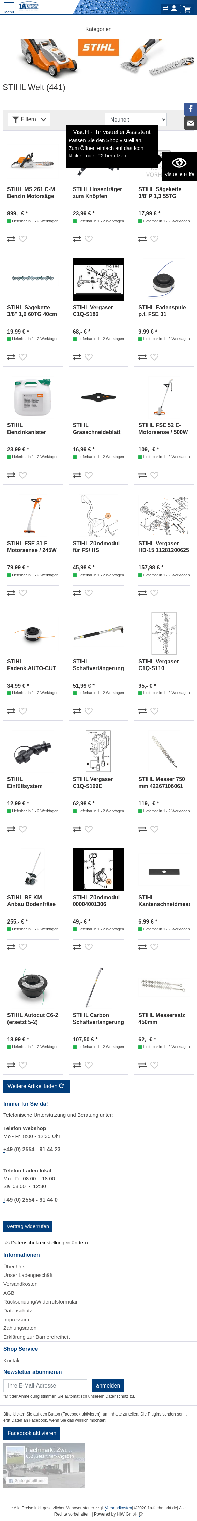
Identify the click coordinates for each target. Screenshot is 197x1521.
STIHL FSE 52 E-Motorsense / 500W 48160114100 (163, 429)
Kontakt (12, 1360)
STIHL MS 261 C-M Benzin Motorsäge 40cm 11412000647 (31, 193)
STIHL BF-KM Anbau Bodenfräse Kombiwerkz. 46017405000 (31, 901)
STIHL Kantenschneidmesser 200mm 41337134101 (164, 901)
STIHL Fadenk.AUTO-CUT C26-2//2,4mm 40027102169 (31, 665)
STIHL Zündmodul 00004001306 (96, 901)
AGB (8, 1293)
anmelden (108, 1386)
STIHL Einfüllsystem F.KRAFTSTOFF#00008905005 (33, 783)
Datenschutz (17, 1310)
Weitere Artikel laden (36, 1087)
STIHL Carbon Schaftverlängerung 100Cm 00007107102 (98, 1019)
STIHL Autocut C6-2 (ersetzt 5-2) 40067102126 (32, 1019)
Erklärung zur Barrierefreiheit (36, 1337)
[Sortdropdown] (136, 119)
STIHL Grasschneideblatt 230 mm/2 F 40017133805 (97, 429)
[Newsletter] (45, 1385)
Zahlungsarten (19, 1328)
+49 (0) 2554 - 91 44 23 (32, 1149)
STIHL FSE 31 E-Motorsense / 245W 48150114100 (32, 547)
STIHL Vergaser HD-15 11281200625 (163, 546)
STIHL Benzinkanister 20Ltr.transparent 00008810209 (29, 429)
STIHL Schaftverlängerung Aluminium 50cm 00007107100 (98, 665)
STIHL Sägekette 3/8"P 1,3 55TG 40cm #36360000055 (159, 193)
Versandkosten (20, 1284)
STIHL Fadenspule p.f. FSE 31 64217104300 (162, 311)
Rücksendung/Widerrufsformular (40, 1302)
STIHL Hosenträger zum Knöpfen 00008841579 (97, 193)
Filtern (29, 120)
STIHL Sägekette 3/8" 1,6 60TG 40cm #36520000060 (32, 311)
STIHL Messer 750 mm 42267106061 (161, 782)
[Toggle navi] (9, 7)
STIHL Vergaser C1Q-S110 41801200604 (158, 665)
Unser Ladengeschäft (27, 1275)
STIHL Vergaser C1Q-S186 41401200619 (93, 311)
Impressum (16, 1319)
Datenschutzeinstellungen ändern (46, 1243)
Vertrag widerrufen (28, 1226)
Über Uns (14, 1266)
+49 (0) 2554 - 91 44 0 (30, 1200)
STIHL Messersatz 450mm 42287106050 (161, 1019)
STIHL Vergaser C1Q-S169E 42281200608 (93, 783)
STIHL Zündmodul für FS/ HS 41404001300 (96, 547)
